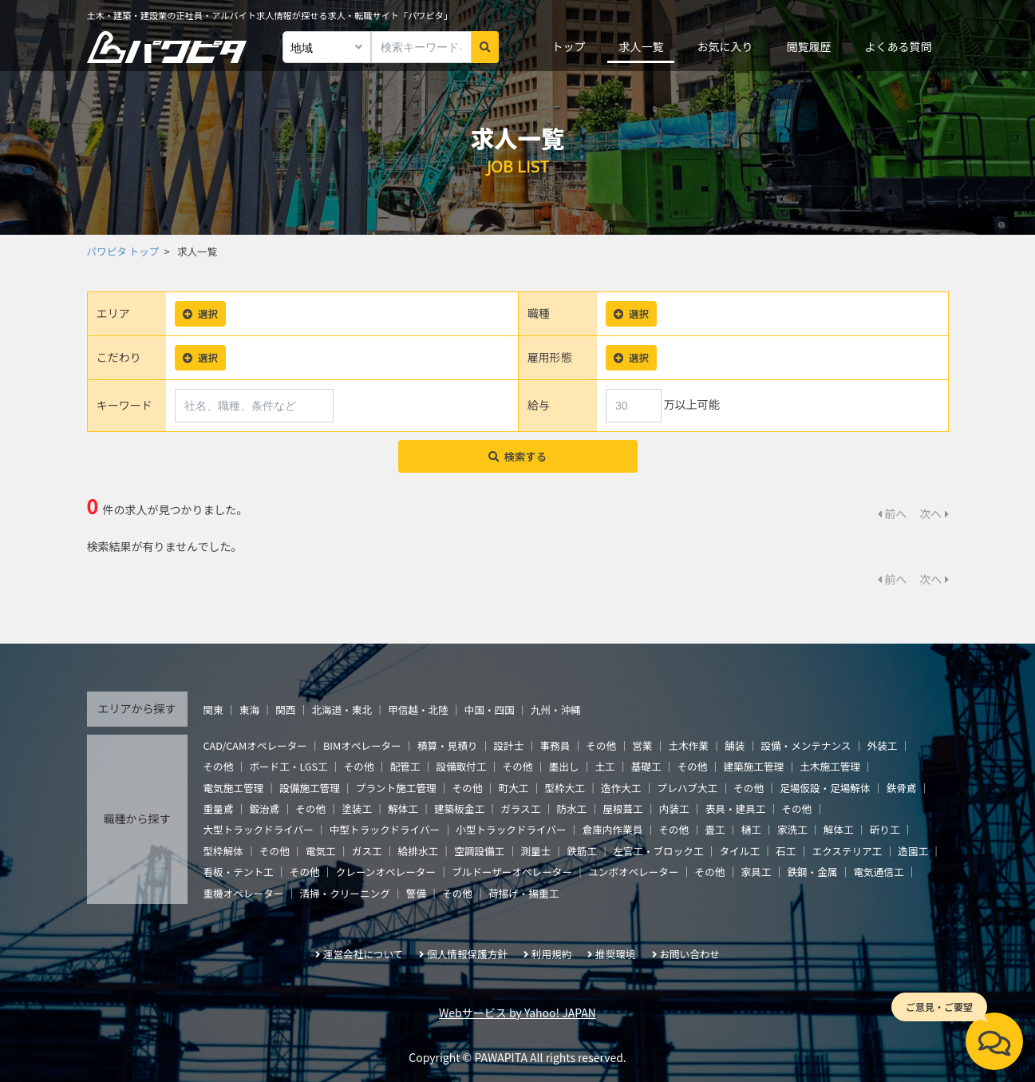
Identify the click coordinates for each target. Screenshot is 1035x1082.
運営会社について (363, 953)
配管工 (405, 766)
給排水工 (418, 850)
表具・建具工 (735, 808)
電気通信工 (879, 871)
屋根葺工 (622, 808)
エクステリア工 (847, 850)
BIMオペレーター (362, 745)
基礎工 (646, 766)
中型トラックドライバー (385, 829)
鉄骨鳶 (902, 787)
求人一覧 (640, 46)
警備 (416, 893)
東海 (249, 709)
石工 (786, 850)
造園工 (913, 850)
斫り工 (885, 829)
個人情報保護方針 (467, 953)
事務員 (554, 745)
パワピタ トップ (123, 251)
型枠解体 (223, 850)
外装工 (882, 745)
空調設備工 (479, 850)
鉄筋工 (582, 850)
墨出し (564, 766)
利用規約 (551, 953)
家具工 (756, 871)
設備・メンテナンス (805, 745)
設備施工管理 (309, 787)
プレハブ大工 (688, 787)
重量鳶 (218, 808)
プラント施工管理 (396, 787)
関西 (285, 709)
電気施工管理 (233, 787)
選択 (200, 313)
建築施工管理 (754, 766)
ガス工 (367, 850)
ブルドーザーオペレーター (512, 871)
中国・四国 (489, 709)
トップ (568, 46)
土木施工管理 (830, 766)
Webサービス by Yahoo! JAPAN (517, 1013)
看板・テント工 (238, 871)
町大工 (514, 787)
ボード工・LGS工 (288, 766)
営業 (642, 745)
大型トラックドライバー (258, 829)
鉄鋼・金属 (812, 871)
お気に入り (725, 46)
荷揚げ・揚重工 (523, 893)
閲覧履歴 (808, 46)
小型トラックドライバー (511, 829)
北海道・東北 (341, 709)
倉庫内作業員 (613, 829)
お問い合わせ (689, 953)
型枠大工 (565, 787)
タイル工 (740, 850)
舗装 (735, 745)
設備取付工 (462, 766)
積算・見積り (447, 745)
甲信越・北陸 (418, 709)
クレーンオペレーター (386, 871)
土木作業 (689, 745)
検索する (517, 456)
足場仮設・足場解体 (825, 787)
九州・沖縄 (556, 709)
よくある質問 (897, 46)
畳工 (715, 829)
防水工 (571, 808)
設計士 (509, 745)
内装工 (674, 808)
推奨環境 (615, 953)
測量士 (535, 850)
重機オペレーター (243, 893)
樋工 (751, 829)
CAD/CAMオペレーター (255, 745)
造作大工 (621, 787)
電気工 (321, 850)
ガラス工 (520, 808)
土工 (604, 766)
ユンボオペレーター (633, 871)
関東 (213, 709)
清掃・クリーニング (344, 893)
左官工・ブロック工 (658, 850)
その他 (601, 745)
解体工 (403, 808)
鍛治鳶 (264, 808)
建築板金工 (459, 808)
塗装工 (357, 808)
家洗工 (792, 829)
